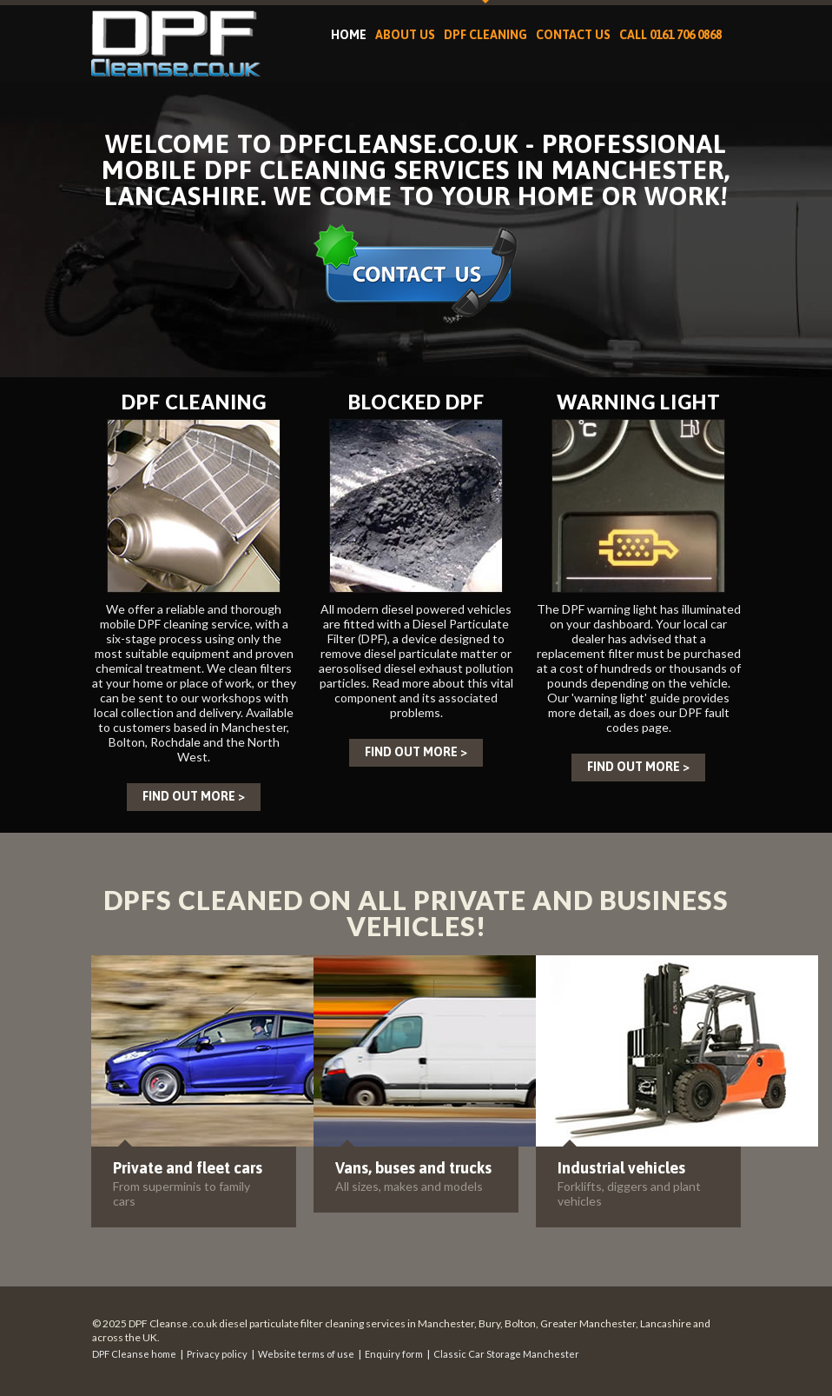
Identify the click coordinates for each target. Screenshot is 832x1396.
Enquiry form (394, 1353)
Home (348, 35)
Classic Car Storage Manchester (506, 1353)
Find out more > (193, 796)
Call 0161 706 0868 (670, 35)
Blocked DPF (416, 402)
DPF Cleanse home (134, 1353)
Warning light (639, 402)
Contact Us (573, 35)
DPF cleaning (485, 35)
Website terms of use (306, 1353)
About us (405, 35)
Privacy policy (217, 1353)
